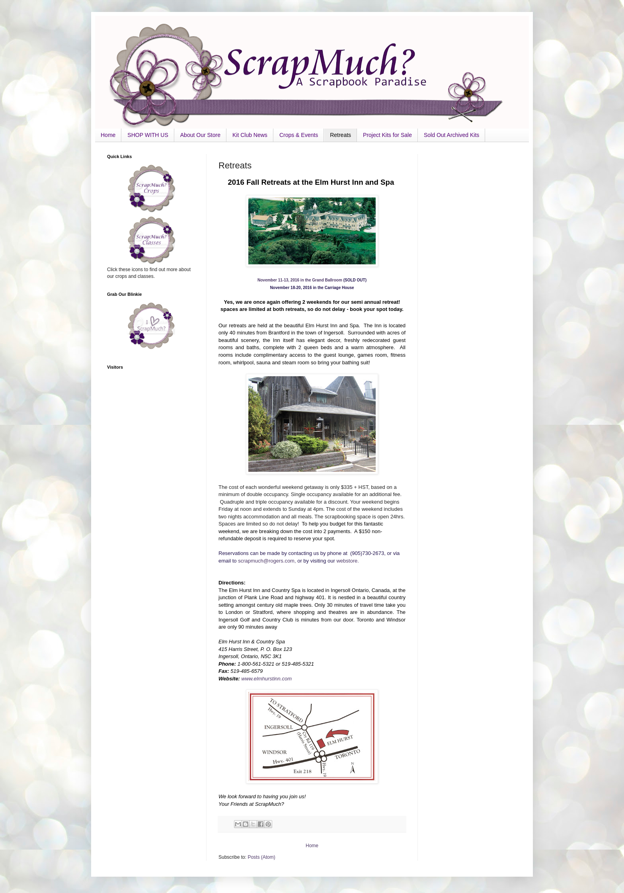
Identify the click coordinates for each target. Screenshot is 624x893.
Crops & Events (298, 135)
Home (108, 135)
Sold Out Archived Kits (451, 135)
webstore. (347, 561)
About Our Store (200, 135)
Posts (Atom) (261, 857)
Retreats (340, 135)
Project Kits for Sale (387, 135)
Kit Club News (249, 135)
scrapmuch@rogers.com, (267, 561)
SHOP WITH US (147, 135)
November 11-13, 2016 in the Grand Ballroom (299, 280)
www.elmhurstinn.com (267, 679)
